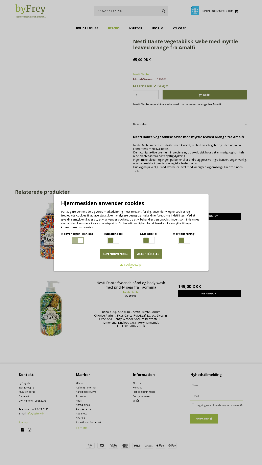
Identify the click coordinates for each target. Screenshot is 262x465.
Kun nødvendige (115, 254)
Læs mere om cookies (77, 227)
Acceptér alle (148, 254)
